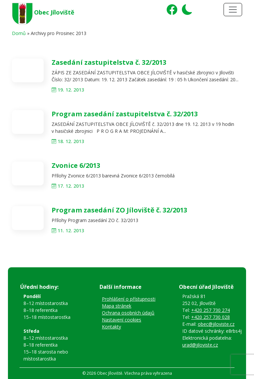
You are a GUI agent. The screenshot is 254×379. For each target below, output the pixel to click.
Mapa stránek (116, 306)
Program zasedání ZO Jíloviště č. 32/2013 (119, 210)
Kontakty (111, 326)
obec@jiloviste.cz (216, 324)
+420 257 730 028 (210, 317)
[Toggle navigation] (233, 9)
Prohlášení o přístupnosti (128, 299)
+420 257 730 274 (210, 310)
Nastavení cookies (121, 320)
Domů (19, 33)
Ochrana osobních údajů (128, 313)
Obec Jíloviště (54, 12)
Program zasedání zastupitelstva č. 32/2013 (125, 113)
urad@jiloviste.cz (200, 345)
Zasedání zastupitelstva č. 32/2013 (109, 62)
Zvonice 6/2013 (76, 165)
